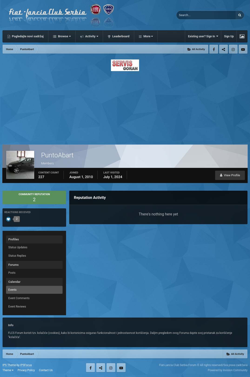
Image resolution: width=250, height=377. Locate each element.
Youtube (243, 49)
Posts (12, 272)
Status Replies (17, 255)
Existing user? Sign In (203, 36)
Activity (91, 36)
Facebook (213, 49)
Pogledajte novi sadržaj (27, 36)
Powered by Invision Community (227, 370)
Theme (8, 370)
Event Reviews (17, 306)
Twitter (223, 49)
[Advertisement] (125, 106)
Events (12, 289)
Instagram (233, 49)
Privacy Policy (26, 370)
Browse (64, 36)
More (148, 36)
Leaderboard (121, 36)
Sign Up (229, 36)
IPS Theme (9, 365)
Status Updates (17, 247)
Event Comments (19, 298)
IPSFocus (26, 365)
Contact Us (46, 370)
